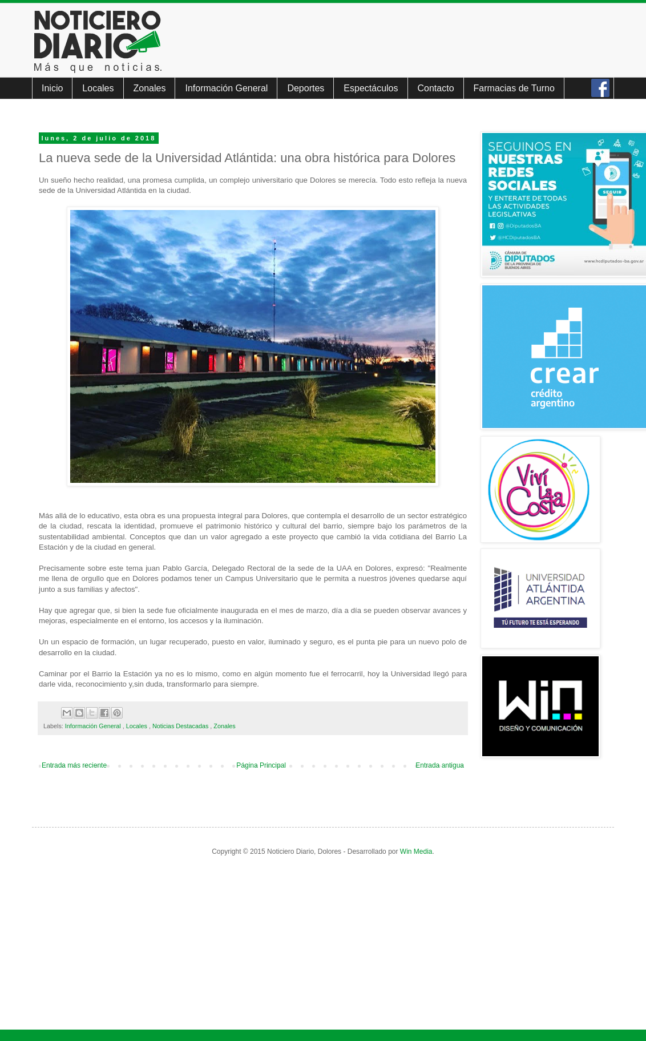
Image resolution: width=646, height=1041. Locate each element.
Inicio (52, 88)
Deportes (305, 88)
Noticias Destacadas (181, 726)
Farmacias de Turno (514, 88)
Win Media (416, 852)
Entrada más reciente (74, 765)
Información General (226, 88)
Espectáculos (371, 88)
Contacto (436, 88)
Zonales (150, 88)
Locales (98, 88)
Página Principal (261, 765)
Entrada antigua (439, 765)
